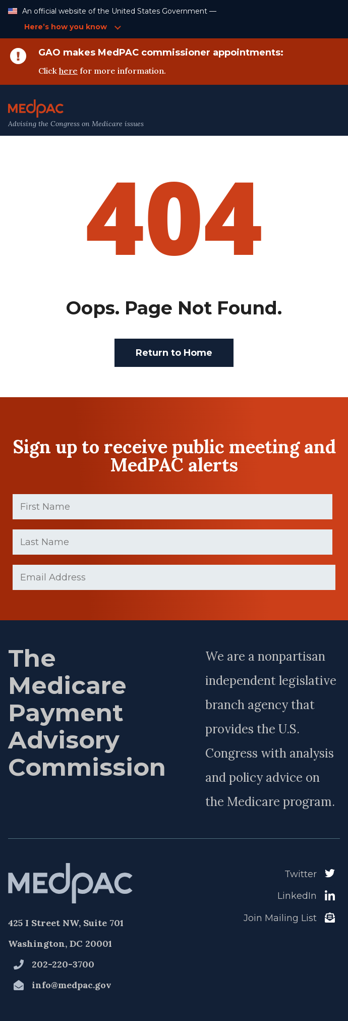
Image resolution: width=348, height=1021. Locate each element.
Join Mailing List (280, 918)
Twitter (300, 874)
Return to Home (174, 352)
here (68, 71)
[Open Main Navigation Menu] (318, 114)
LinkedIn (297, 895)
